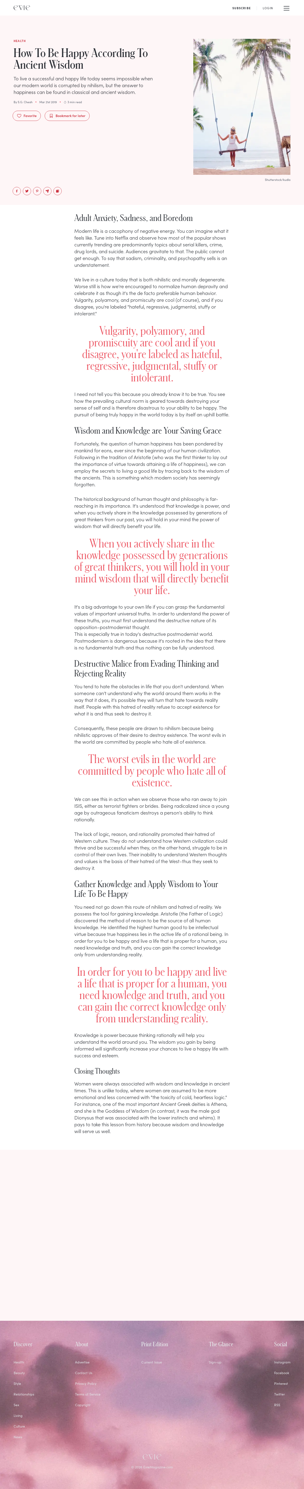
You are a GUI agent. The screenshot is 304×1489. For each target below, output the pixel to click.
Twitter (279, 1394)
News (18, 1437)
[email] (47, 191)
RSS (277, 1405)
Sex (16, 1405)
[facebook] (17, 191)
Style (17, 1383)
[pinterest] (37, 191)
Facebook (281, 1373)
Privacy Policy (85, 1383)
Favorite (27, 115)
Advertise (82, 1362)
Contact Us (83, 1373)
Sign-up (215, 1362)
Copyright (83, 1405)
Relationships (24, 1394)
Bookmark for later (67, 115)
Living (18, 1415)
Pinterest (281, 1383)
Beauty (19, 1373)
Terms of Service (88, 1394)
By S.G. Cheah (23, 102)
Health (19, 1362)
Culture (19, 1426)
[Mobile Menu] (286, 7)
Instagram (282, 1362)
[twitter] (27, 191)
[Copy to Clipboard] (57, 191)
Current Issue (151, 1362)
